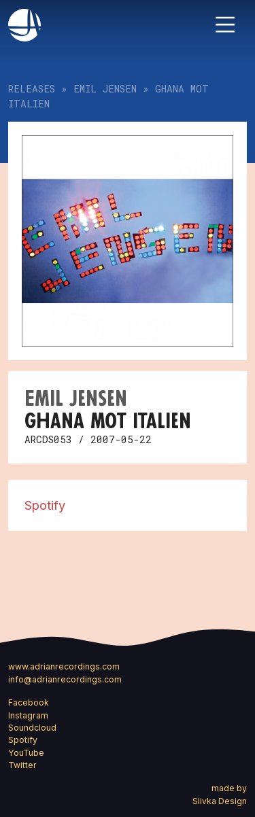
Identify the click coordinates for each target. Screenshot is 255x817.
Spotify (44, 505)
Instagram (28, 715)
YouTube (26, 753)
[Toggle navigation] (225, 24)
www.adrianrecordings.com (64, 666)
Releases (31, 88)
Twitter (22, 765)
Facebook (28, 702)
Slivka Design (219, 801)
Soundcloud (32, 728)
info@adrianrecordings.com (65, 679)
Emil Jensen (105, 88)
